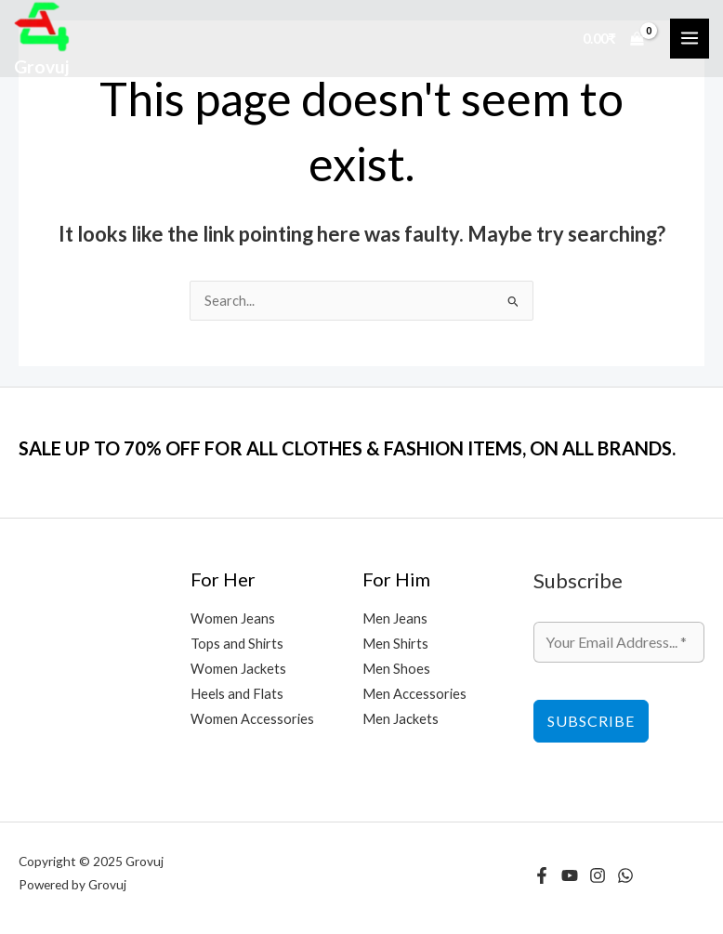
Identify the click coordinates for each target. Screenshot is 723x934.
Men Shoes (396, 669)
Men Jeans (394, 618)
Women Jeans (233, 618)
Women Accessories (252, 719)
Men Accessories (414, 694)
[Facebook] (541, 875)
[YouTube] (569, 875)
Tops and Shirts (237, 643)
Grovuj (41, 66)
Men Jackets (400, 719)
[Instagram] (597, 875)
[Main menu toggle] (689, 38)
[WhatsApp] (625, 875)
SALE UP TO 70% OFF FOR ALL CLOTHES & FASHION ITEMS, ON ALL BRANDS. (347, 448)
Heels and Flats (237, 694)
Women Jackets (238, 669)
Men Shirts (395, 643)
